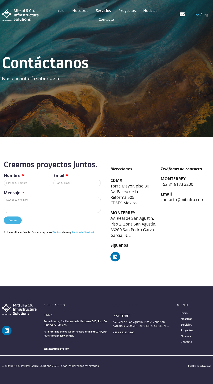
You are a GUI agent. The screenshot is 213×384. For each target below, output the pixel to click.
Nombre (12, 175)
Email (59, 175)
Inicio (60, 10)
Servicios (103, 10)
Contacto (106, 19)
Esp (197, 15)
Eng (205, 15)
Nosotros (80, 10)
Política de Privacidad (83, 232)
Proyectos (127, 10)
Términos (57, 232)
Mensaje (12, 192)
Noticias (150, 10)
